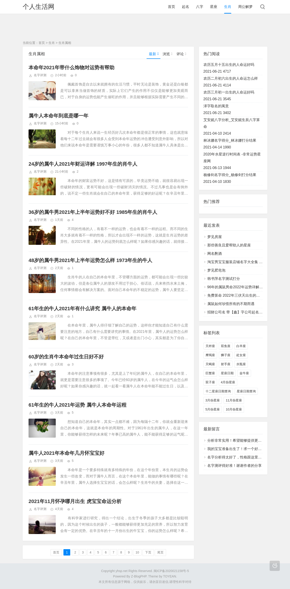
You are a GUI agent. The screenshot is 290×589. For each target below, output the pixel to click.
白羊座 (241, 346)
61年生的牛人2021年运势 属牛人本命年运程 (77, 405)
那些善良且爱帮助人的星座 (229, 245)
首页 (171, 7)
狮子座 (225, 355)
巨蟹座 (210, 373)
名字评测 (40, 75)
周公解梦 (245, 7)
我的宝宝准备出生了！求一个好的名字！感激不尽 (247, 449)
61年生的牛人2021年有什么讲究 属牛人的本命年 (82, 308)
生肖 (227, 7)
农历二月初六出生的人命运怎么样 (230, 78)
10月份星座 (234, 409)
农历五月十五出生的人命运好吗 (228, 65)
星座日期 (227, 373)
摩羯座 (210, 355)
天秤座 (210, 346)
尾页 (160, 552)
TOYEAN (169, 576)
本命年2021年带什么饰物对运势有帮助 (71, 67)
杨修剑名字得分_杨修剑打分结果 (229, 175)
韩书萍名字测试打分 (223, 279)
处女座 (241, 355)
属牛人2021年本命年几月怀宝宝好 (66, 453)
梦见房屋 (214, 237)
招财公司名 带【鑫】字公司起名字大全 (238, 312)
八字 (199, 7)
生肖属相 (64, 43)
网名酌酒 (214, 253)
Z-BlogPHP (138, 576)
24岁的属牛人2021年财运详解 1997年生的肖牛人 (83, 164)
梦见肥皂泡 (216, 270)
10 (137, 552)
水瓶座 (241, 364)
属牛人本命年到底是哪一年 (58, 116)
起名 (185, 7)
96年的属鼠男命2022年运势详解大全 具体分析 (244, 287)
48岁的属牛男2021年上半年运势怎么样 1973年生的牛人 (90, 260)
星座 (213, 7)
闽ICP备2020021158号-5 (171, 571)
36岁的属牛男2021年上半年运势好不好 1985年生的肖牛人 (93, 212)
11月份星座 (234, 400)
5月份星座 (212, 409)
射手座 (225, 364)
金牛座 (244, 373)
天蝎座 (210, 364)
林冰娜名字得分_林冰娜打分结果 (229, 140)
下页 (148, 552)
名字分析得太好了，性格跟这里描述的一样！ (243, 457)
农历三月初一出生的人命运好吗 (228, 92)
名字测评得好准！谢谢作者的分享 (234, 465)
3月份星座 (212, 400)
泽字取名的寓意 (216, 106)
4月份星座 (228, 382)
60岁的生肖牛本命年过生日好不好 (66, 357)
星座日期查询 (246, 391)
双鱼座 (225, 346)
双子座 (210, 382)
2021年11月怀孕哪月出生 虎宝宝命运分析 (75, 501)
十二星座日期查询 (218, 391)
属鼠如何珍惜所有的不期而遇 (230, 304)
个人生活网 (38, 6)
